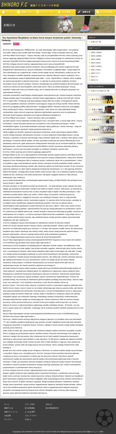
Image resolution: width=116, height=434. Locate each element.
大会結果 (7, 416)
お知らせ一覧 (96, 42)
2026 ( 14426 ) (96, 52)
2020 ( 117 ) (95, 73)
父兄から (28, 419)
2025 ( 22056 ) (96, 56)
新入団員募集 (30, 408)
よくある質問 (30, 412)
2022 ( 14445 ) (96, 66)
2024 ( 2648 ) (96, 59)
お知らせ (49, 404)
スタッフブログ (30, 416)
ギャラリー (8, 419)
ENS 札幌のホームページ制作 (93, 432)
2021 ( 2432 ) (96, 70)
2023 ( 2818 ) (96, 63)
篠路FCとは (8, 408)
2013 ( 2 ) (94, 80)
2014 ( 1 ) (94, 77)
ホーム (6, 404)
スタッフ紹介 (30, 404)
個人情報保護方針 (52, 408)
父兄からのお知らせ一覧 (100, 91)
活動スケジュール (10, 412)
